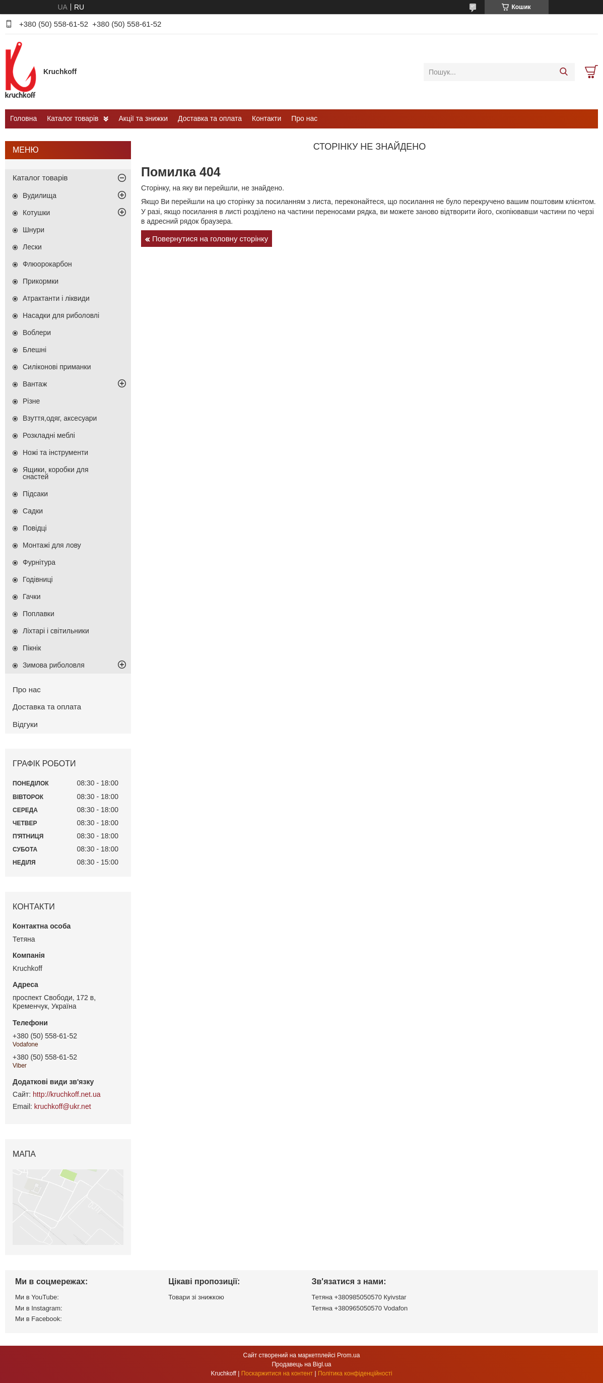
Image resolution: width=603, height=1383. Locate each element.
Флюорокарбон (47, 264)
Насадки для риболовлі (61, 315)
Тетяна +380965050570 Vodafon (360, 1308)
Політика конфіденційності (355, 1373)
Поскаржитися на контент (277, 1373)
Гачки (32, 596)
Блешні (34, 350)
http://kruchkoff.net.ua (66, 1094)
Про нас (304, 118)
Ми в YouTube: (37, 1297)
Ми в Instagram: (38, 1308)
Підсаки (35, 494)
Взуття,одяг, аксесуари (60, 418)
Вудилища (39, 195)
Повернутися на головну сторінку (210, 238)
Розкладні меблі (49, 435)
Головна (23, 118)
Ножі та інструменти (55, 452)
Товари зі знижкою (196, 1297)
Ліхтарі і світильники (56, 631)
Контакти (266, 118)
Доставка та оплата (210, 118)
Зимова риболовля (54, 665)
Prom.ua (348, 1355)
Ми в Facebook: (38, 1319)
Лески (32, 247)
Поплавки (38, 614)
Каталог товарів (72, 118)
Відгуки (25, 724)
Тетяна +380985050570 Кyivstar (359, 1297)
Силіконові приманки (57, 367)
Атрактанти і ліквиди (56, 298)
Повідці (35, 528)
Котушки (36, 213)
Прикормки (40, 281)
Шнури (33, 230)
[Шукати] (563, 72)
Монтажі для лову (52, 545)
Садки (33, 511)
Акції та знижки (143, 118)
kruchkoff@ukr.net (62, 1106)
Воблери (37, 332)
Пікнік (32, 648)
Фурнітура (39, 562)
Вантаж (35, 384)
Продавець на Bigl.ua (301, 1364)
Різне (31, 401)
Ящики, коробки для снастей (56, 473)
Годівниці (38, 579)
